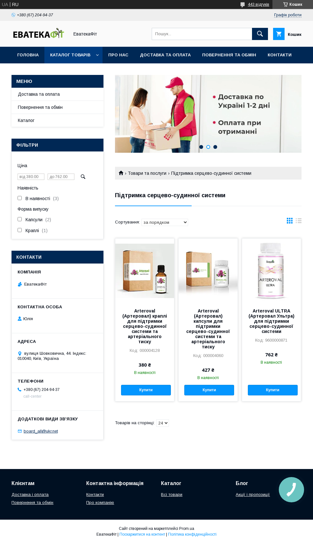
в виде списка (299, 222)
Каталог (26, 120)
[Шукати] (260, 34)
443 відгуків (258, 4)
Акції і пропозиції (253, 494)
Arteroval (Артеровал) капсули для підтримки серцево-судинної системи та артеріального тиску (208, 328)
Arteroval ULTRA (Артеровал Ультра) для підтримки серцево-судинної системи (271, 321)
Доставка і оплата (30, 494)
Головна (28, 55)
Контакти (280, 55)
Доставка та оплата (165, 55)
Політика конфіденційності (192, 534)
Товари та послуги (147, 173)
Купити (146, 390)
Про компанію (100, 502)
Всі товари (171, 494)
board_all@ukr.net (41, 431)
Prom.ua (186, 528)
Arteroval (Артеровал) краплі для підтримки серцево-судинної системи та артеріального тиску (144, 326)
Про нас (118, 55)
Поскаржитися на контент (142, 534)
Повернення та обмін (229, 55)
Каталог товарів (70, 55)
